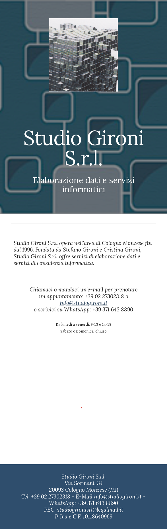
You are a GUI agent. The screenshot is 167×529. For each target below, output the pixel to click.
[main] (83, 150)
